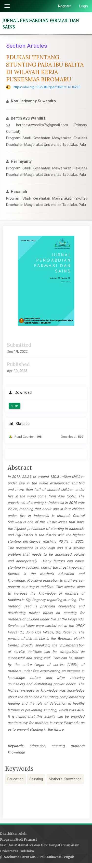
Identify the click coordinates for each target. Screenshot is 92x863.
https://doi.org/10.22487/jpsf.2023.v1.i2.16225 (46, 87)
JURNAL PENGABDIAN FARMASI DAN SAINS (40, 23)
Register (64, 6)
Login (83, 6)
